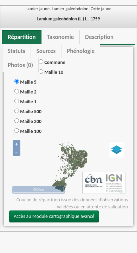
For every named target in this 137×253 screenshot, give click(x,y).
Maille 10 (51, 72)
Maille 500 (27, 112)
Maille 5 (25, 82)
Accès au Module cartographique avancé (54, 216)
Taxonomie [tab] (60, 37)
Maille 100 (27, 131)
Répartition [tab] (22, 37)
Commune (52, 62)
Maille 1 (25, 102)
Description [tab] (99, 37)
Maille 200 (27, 121)
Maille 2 (25, 92)
